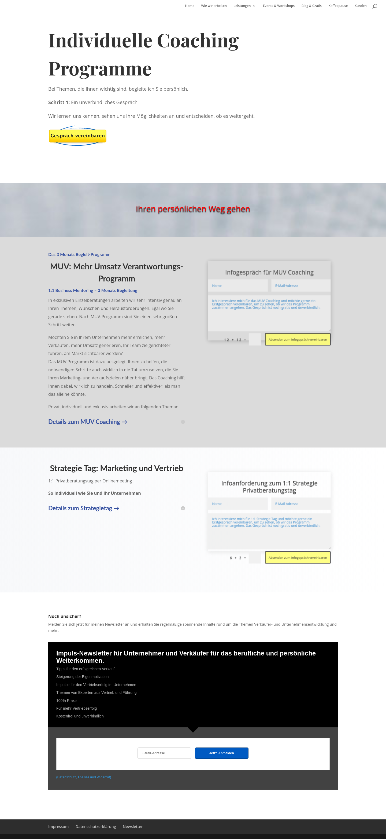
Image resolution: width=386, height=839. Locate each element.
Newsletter (133, 826)
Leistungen (242, 6)
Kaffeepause (338, 6)
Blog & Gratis (312, 6)
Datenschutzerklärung (96, 826)
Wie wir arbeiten (214, 6)
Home (189, 6)
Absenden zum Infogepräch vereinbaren (286, 323)
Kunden (361, 6)
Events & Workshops (279, 6)
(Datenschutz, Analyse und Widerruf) (83, 777)
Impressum (58, 826)
